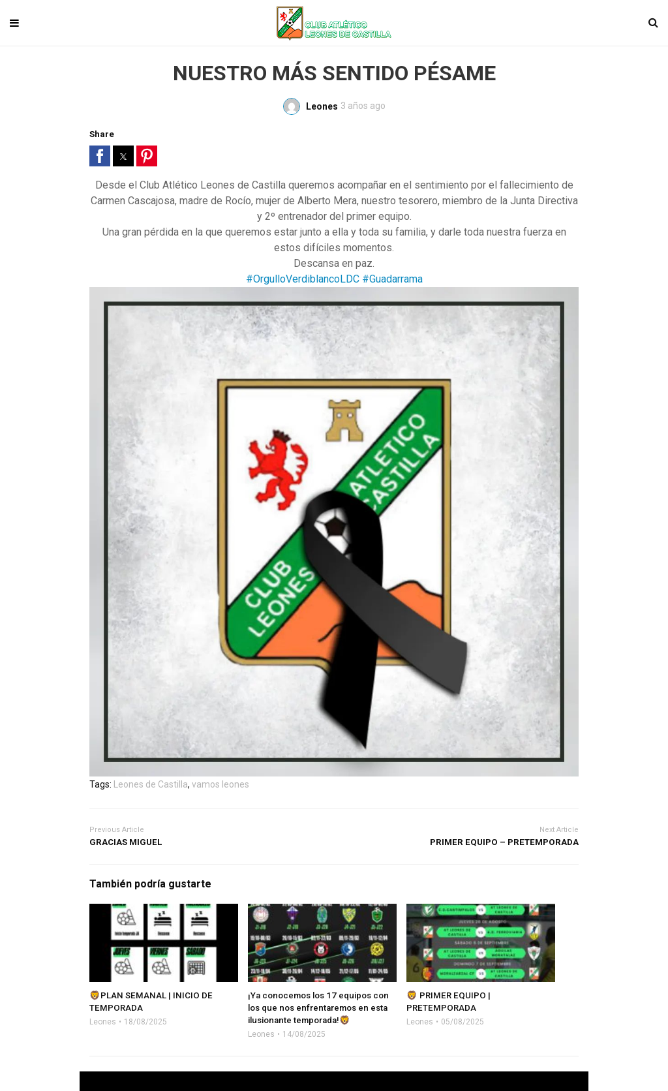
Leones (102, 1021)
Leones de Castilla (151, 784)
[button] (99, 156)
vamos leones (220, 784)
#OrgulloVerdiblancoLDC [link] (302, 279)
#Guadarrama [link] (392, 279)
